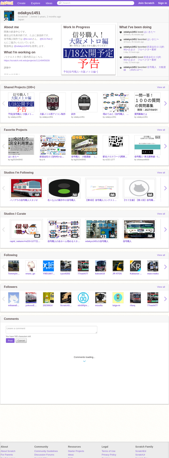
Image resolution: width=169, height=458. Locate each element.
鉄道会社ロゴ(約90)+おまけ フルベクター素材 (144, 48)
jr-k (43, 159)
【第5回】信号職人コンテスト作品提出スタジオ (101, 200)
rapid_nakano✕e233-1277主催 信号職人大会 (26, 241)
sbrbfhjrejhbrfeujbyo (84, 305)
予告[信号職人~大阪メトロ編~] (80, 71)
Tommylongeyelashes (14, 273)
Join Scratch (146, 2)
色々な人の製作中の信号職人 (62, 200)
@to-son (27, 39)
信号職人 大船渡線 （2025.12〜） (84, 156)
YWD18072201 (49, 273)
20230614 (47, 305)
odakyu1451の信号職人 (96, 241)
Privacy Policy (109, 454)
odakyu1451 (16, 117)
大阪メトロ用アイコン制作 (52, 114)
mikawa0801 (14, 305)
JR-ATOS (117, 273)
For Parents (7, 454)
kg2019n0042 (17, 159)
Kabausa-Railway (136, 273)
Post (10, 340)
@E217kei (45, 39)
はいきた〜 (149, 32)
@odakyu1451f (22, 46)
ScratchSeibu (66, 305)
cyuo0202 (65, 273)
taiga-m (116, 305)
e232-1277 (110, 159)
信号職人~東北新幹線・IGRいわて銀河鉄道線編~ (147, 156)
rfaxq (132, 305)
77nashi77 (83, 273)
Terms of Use (109, 451)
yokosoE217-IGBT (31, 305)
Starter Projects (76, 451)
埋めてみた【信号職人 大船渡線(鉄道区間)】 (116, 114)
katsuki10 (100, 273)
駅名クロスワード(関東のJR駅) (116, 156)
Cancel (21, 340)
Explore (35, 3)
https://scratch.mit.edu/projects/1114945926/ (27, 60)
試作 (73, 114)
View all (161, 87)
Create (21, 3)
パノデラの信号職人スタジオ (24, 200)
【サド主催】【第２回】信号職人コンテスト (139, 200)
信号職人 (127, 241)
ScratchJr (140, 454)
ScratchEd (140, 451)
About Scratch (8, 451)
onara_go (30, 273)
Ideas (49, 3)
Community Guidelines (46, 451)
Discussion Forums (44, 454)
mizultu (99, 305)
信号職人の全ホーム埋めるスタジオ (64, 241)
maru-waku (153, 273)
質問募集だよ (140, 114)
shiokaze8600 (143, 159)
